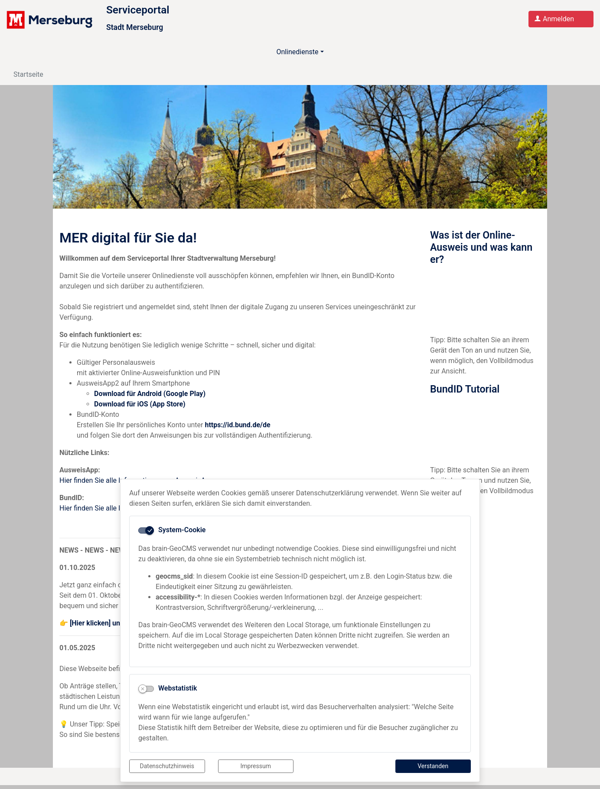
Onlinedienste (297, 56)
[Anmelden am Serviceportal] (560, 21)
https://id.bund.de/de (237, 429)
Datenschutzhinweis (167, 766)
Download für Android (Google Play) (149, 397)
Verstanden (432, 766)
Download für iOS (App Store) (140, 408)
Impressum (256, 766)
